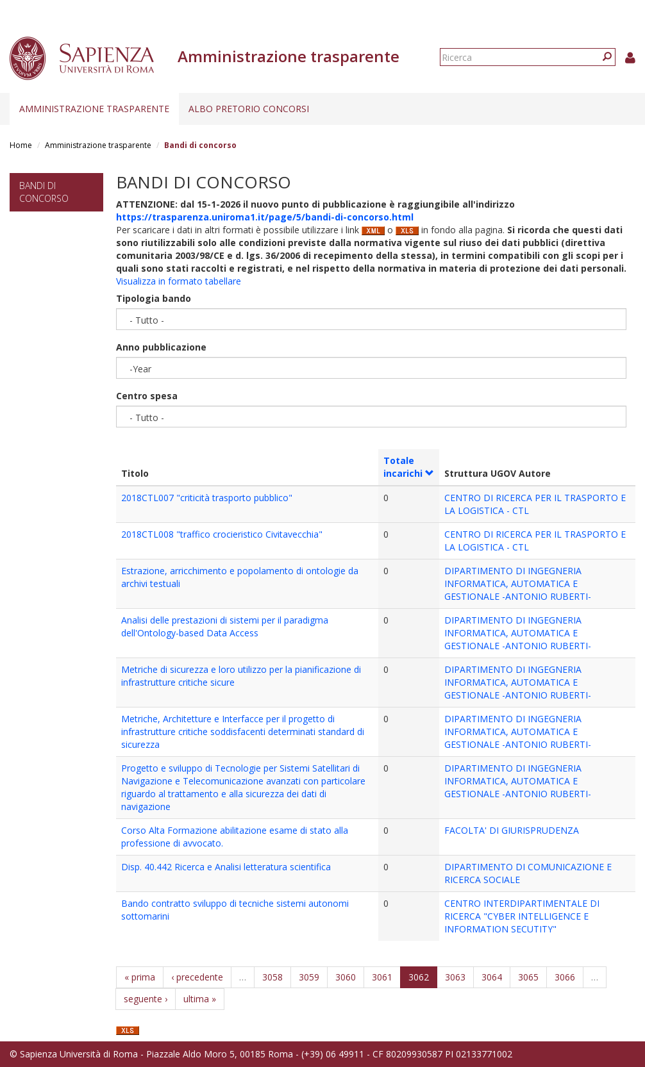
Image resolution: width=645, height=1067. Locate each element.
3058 (272, 977)
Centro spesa (147, 396)
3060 (345, 977)
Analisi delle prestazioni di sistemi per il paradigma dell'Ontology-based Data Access (224, 626)
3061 (382, 977)
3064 (492, 977)
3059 (309, 977)
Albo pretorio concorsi (248, 109)
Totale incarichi (408, 466)
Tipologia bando (153, 298)
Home (21, 145)
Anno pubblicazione (161, 347)
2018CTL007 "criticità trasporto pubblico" (206, 498)
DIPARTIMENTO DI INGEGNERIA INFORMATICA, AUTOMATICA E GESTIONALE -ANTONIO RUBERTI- (517, 583)
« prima (139, 977)
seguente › (145, 999)
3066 (565, 977)
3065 (528, 977)
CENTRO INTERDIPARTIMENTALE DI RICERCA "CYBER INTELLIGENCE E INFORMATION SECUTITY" (521, 916)
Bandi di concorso (44, 191)
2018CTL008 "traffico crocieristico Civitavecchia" (221, 534)
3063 (455, 977)
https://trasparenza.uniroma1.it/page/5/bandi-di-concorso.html (265, 217)
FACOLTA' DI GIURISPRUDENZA (511, 830)
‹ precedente (197, 977)
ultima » (199, 999)
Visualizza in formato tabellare (178, 281)
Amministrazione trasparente (94, 109)
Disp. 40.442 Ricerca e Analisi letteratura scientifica (226, 867)
